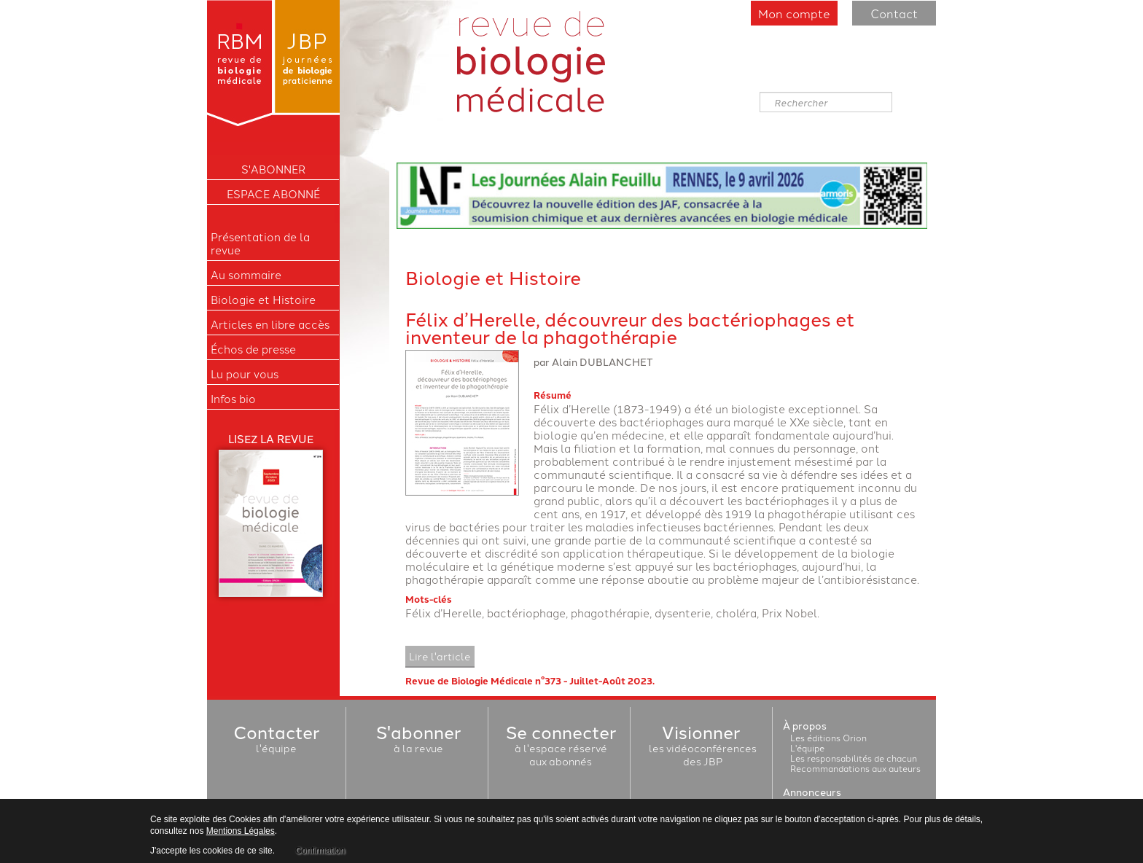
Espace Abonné (273, 193)
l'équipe (276, 741)
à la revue (418, 741)
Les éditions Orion (828, 737)
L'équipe (807, 747)
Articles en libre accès (270, 324)
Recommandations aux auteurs (855, 768)
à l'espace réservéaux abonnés (561, 747)
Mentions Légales (240, 831)
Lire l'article (440, 656)
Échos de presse (253, 349)
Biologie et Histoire (263, 299)
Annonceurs (812, 791)
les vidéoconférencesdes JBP (703, 747)
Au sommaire (246, 274)
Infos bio (233, 398)
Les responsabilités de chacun (853, 757)
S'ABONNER (273, 169)
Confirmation (320, 851)
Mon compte (794, 13)
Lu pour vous (244, 373)
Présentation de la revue (260, 243)
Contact (894, 13)
